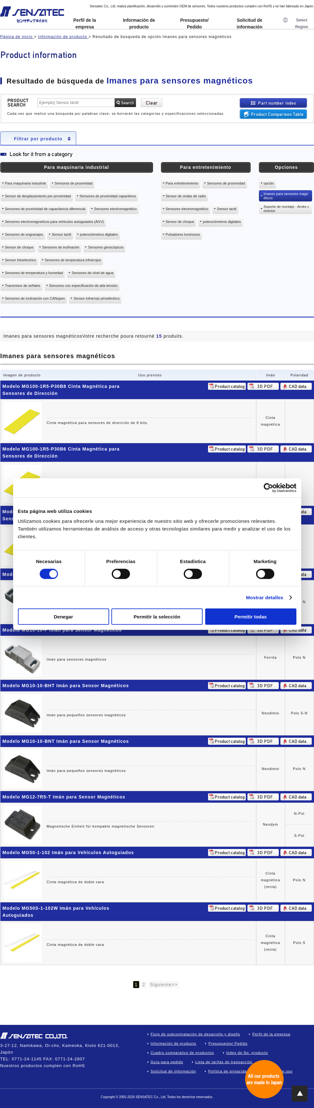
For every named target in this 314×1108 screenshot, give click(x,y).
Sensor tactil (61, 234)
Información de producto (139, 23)
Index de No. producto (247, 1053)
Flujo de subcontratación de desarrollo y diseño (195, 1034)
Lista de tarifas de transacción (224, 1062)
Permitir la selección (157, 616)
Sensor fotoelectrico (20, 260)
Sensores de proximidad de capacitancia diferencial (45, 209)
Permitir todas (251, 616)
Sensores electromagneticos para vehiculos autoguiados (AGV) (54, 222)
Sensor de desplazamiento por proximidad (38, 196)
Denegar (63, 616)
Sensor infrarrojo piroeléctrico (97, 298)
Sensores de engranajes (24, 234)
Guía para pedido (167, 1062)
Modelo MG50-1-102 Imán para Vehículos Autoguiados (68, 852)
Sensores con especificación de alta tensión (83, 285)
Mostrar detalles (264, 597)
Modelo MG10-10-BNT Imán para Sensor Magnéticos (66, 741)
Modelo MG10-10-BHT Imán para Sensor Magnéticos (66, 685)
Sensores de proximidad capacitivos (108, 196)
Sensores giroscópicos (106, 247)
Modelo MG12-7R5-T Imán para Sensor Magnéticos (64, 796)
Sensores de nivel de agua (92, 273)
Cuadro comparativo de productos (182, 1053)
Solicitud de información (249, 23)
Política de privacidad (228, 1071)
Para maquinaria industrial (25, 183)
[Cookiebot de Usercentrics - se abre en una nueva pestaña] (268, 487)
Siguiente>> (164, 984)
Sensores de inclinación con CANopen (35, 298)
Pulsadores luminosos (182, 234)
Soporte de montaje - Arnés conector (286, 208)
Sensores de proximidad (73, 183)
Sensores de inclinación (60, 247)
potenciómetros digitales (99, 234)
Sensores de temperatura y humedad (34, 273)
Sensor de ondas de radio (185, 196)
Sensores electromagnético (115, 209)
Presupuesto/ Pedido (194, 23)
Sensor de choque (19, 247)
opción (268, 183)
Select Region (295, 23)
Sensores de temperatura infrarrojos (73, 260)
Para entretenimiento (181, 183)
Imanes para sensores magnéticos (285, 196)
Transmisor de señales (22, 285)
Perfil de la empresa (84, 23)
